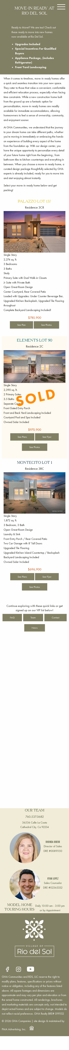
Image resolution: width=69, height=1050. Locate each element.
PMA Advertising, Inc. (14, 1029)
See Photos (46, 324)
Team (33, 617)
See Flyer (46, 436)
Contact (55, 617)
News (35, 627)
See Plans (22, 436)
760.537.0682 (34, 817)
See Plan (21, 324)
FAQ (12, 617)
